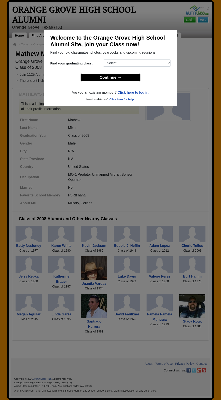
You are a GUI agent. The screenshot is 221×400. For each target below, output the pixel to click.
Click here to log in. (133, 92)
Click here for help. (122, 99)
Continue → (111, 77)
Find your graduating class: (71, 63)
